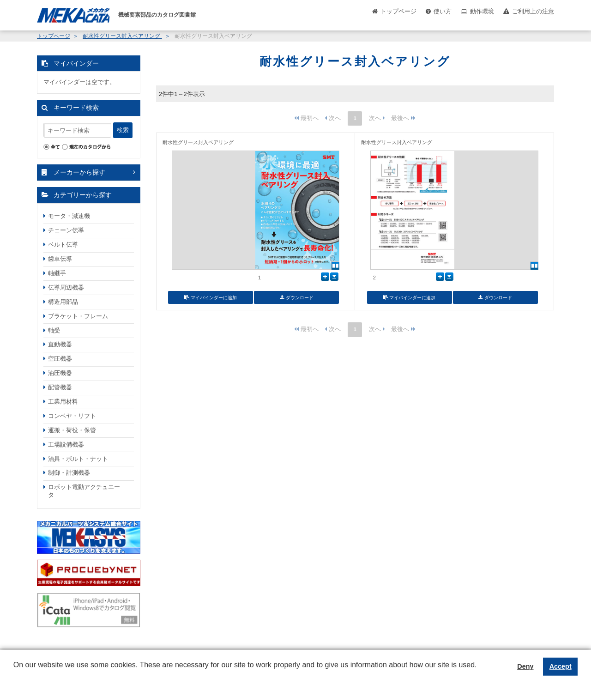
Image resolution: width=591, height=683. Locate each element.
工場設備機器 (66, 444)
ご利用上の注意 (533, 11)
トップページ (398, 11)
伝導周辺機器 (66, 287)
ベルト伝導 (63, 244)
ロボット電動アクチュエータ (84, 491)
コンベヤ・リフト (72, 415)
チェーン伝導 (66, 230)
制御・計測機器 (69, 472)
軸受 (54, 330)
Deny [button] (525, 666)
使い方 (443, 11)
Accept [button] (560, 666)
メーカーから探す (79, 172)
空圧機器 (60, 358)
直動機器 (60, 344)
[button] (14, 672)
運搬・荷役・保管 (72, 430)
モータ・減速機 (69, 215)
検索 (123, 130)
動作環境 (482, 11)
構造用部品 (63, 301)
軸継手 (57, 273)
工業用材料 (63, 401)
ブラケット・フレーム (78, 316)
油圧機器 (60, 372)
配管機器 (60, 387)
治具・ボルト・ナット (78, 458)
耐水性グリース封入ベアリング (122, 36)
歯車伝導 (60, 258)
